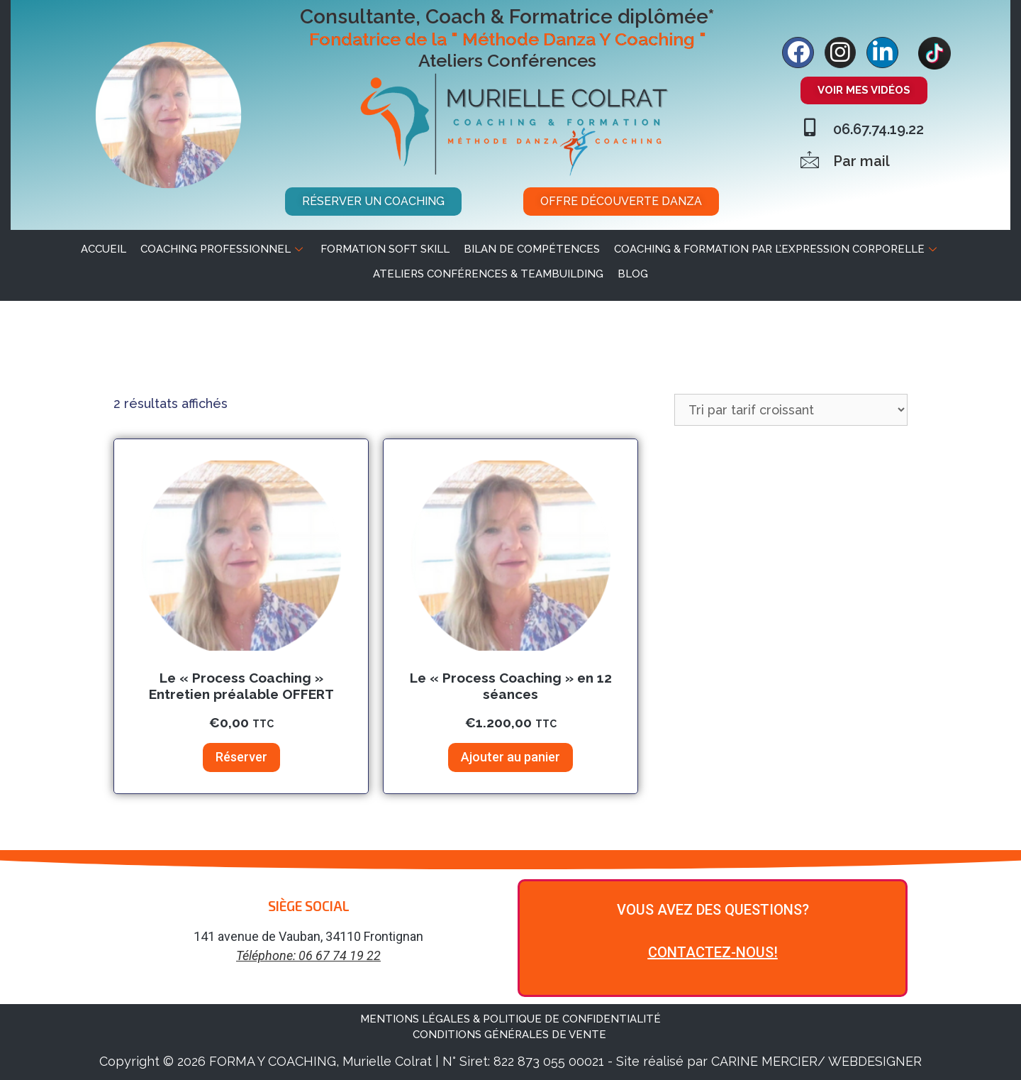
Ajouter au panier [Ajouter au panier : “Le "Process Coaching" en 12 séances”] (510, 756)
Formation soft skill (385, 249)
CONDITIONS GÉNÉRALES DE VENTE (511, 1034)
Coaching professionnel (223, 249)
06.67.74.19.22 (878, 129)
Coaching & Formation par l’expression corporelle (777, 249)
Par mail (861, 161)
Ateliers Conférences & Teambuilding (488, 274)
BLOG (633, 274)
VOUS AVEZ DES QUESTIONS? (713, 909)
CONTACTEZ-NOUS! (713, 952)
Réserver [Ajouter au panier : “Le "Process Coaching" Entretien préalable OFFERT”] (241, 756)
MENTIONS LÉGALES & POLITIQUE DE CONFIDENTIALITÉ (510, 1019)
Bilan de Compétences (532, 249)
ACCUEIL (103, 249)
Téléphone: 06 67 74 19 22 (308, 955)
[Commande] (791, 410)
